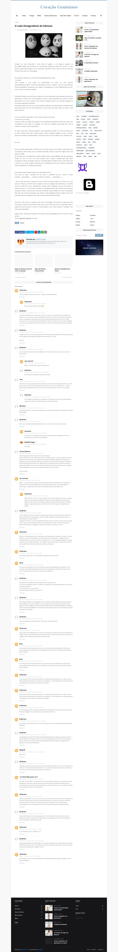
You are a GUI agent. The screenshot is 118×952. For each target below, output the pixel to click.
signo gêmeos (80, 153)
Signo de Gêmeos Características (40, 270)
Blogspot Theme (24, 949)
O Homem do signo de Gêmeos (91, 55)
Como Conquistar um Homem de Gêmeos (91, 47)
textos (93, 153)
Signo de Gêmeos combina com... (92, 39)
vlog (95, 156)
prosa (85, 145)
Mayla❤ (22, 750)
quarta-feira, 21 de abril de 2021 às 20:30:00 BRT (36, 496)
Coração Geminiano (59, 7)
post (89, 142)
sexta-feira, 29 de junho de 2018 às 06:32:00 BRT (30, 829)
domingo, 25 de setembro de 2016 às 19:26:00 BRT (36, 372)
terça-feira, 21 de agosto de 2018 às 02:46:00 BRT (31, 840)
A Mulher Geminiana (90, 71)
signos (88, 153)
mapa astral (93, 133)
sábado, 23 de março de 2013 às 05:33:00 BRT (30, 421)
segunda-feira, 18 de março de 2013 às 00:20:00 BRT (31, 408)
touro (99, 153)
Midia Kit (92, 222)
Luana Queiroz (24, 451)
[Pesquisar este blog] (85, 235)
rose (20, 379)
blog (78, 119)
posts (94, 142)
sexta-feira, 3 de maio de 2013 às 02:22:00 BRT (35, 433)
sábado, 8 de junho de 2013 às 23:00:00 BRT (34, 363)
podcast (97, 139)
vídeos (90, 156)
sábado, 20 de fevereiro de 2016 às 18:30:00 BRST (31, 599)
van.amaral (28, 361)
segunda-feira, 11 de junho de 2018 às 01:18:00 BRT (31, 813)
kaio (21, 644)
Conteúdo (92, 215)
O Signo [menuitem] (31, 16)
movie (90, 136)
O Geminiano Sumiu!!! (91, 63)
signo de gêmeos (90, 150)
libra (78, 133)
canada (83, 119)
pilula (84, 139)
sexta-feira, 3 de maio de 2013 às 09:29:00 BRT (35, 444)
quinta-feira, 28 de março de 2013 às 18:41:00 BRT (31, 453)
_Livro (91, 218)
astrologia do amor (94, 116)
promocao (79, 145)
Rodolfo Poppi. (23, 30)
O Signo (78, 215)
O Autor (92, 225)
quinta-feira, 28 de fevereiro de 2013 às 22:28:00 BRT (32, 381)
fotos (90, 127)
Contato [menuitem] (84, 16)
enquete (85, 125)
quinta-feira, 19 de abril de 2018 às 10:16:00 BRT (31, 779)
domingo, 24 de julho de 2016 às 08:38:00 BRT (30, 692)
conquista (95, 119)
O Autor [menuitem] (93, 16)
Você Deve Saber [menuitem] (65, 16)
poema (78, 142)
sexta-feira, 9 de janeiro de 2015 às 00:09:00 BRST (31, 564)
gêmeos (96, 127)
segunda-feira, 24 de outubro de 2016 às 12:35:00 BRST (32, 721)
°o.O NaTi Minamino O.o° (28, 777)
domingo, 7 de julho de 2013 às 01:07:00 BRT (30, 512)
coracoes (84, 122)
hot (91, 130)
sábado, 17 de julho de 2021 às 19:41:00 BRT (29, 856)
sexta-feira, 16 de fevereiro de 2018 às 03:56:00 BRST (32, 763)
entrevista (92, 125)
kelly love (22, 719)
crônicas (91, 122)
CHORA (78, 225)
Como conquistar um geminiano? (91, 80)
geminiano (85, 130)
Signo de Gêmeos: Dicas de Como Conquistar (23, 270)
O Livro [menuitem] (76, 16)
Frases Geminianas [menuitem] (50, 16)
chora (88, 119)
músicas (79, 139)
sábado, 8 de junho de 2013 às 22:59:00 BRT (29, 480)
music (95, 136)
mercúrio (79, 136)
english (78, 125)
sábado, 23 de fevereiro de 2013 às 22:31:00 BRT (30, 332)
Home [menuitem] (24, 16)
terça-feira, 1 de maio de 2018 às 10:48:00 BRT (30, 796)
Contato (78, 222)
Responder (22, 297)
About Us (94, 949)
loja (86, 133)
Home (88, 949)
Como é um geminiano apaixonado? (91, 30)
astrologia (84, 116)
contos (78, 122)
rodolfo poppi (80, 150)
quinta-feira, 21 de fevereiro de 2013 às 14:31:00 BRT (32, 313)
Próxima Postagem (67, 277)
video (84, 156)
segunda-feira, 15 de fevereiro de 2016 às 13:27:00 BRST (32, 580)
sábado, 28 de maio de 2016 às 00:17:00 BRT (29, 630)
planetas (90, 139)
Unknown (23, 290)
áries (78, 116)
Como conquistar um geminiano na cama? (60, 942)
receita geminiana (81, 147)
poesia (84, 142)
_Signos (78, 218)
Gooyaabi (40, 949)
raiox (90, 145)
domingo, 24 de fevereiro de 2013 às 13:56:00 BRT (31, 349)
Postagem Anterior (21, 277)
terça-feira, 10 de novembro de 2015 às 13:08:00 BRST (37, 397)
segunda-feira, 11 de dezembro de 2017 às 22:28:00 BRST (32, 734)
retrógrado (91, 147)
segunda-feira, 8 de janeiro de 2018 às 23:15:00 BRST (32, 752)
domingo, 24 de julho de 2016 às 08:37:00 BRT (30, 676)
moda (85, 136)
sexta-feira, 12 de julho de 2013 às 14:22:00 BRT (30, 534)
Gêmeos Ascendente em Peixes (62, 270)
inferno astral (98, 130)
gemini (17, 22)
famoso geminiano (81, 127)
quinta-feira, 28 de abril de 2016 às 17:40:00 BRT (31, 618)
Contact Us (100, 949)
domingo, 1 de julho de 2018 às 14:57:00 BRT (35, 303)
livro (82, 133)
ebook (97, 122)
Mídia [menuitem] (39, 16)
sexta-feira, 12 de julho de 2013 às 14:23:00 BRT (30, 553)
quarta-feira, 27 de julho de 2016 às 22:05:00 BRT (31, 707)
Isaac (21, 563)
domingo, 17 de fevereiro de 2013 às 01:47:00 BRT (31, 292)
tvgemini (79, 156)
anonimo (27, 431)
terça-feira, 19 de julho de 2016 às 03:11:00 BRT (30, 645)
